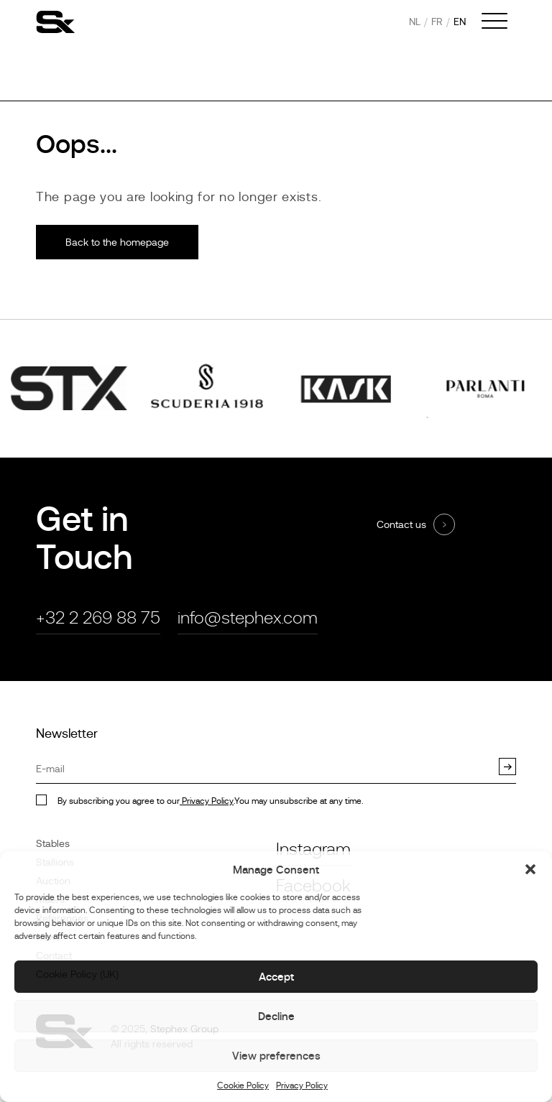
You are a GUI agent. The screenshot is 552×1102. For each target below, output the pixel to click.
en (460, 21)
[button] (530, 869)
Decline (276, 1016)
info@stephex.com (248, 617)
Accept (276, 977)
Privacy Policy (302, 1085)
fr (437, 21)
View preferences (276, 1056)
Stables (53, 843)
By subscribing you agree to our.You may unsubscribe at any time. (210, 801)
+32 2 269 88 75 (98, 617)
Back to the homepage (117, 242)
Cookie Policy (243, 1085)
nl (414, 21)
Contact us (401, 524)
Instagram (313, 848)
